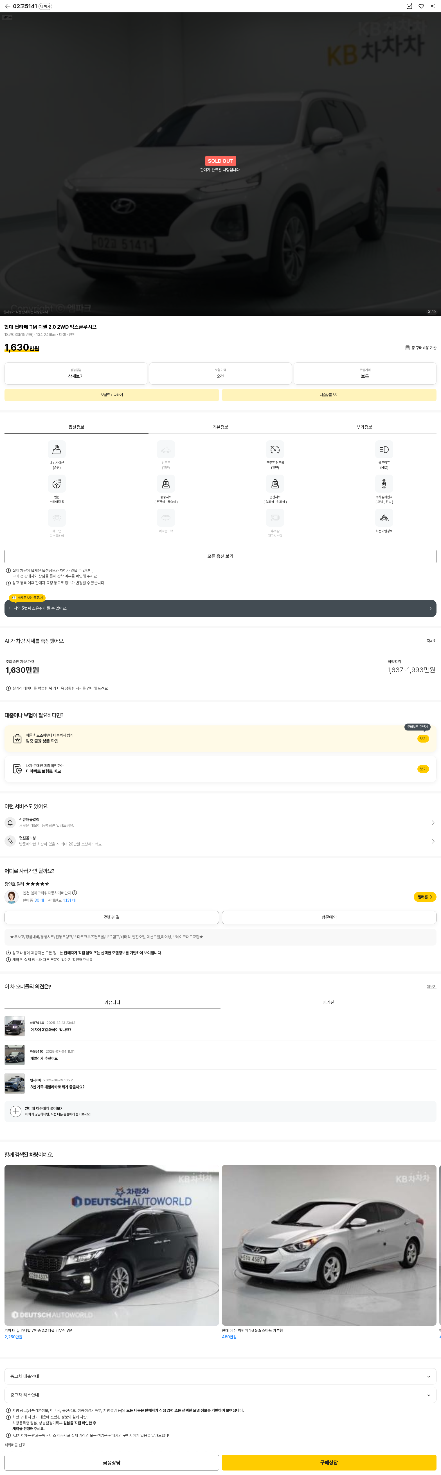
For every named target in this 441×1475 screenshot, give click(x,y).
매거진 (328, 1002)
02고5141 (32, 6)
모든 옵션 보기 (220, 556)
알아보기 (220, 739)
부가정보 (364, 427)
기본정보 (220, 427)
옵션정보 (76, 427)
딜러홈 (423, 897)
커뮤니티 (112, 1002)
